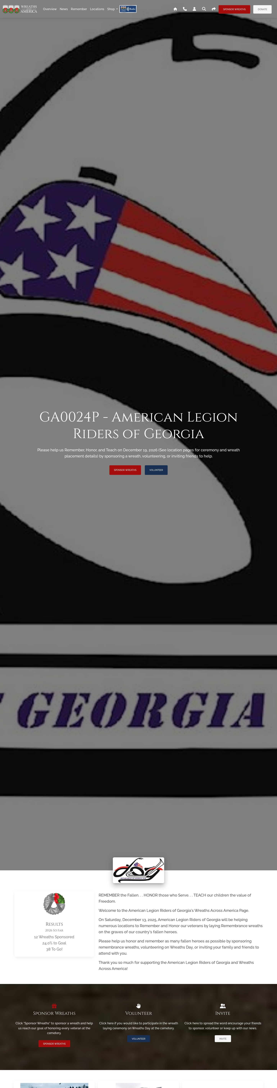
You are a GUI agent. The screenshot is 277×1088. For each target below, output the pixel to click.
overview (50, 9)
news (64, 9)
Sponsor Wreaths (234, 9)
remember (79, 9)
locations (97, 9)
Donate (262, 9)
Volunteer (156, 470)
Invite (222, 1039)
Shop (111, 9)
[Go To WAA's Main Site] (175, 9)
